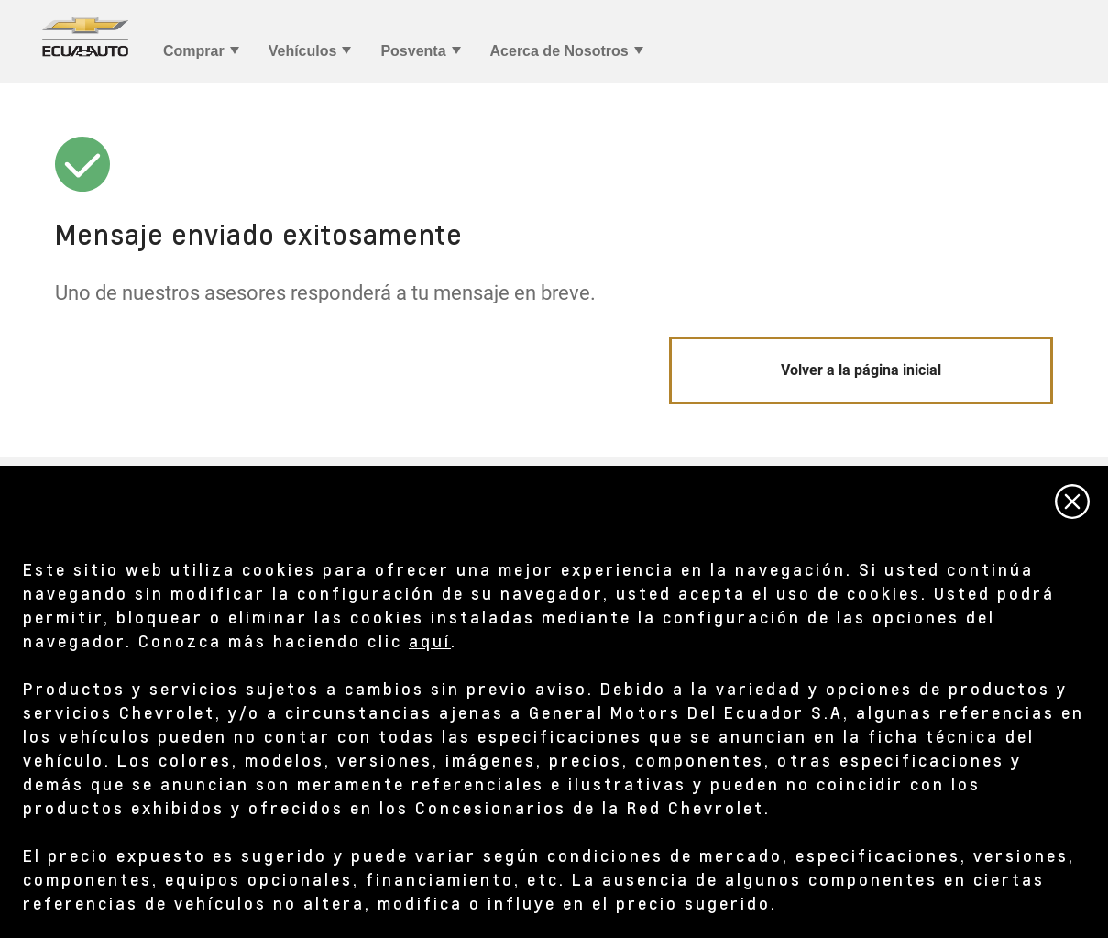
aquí (430, 640)
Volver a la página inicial (861, 370)
